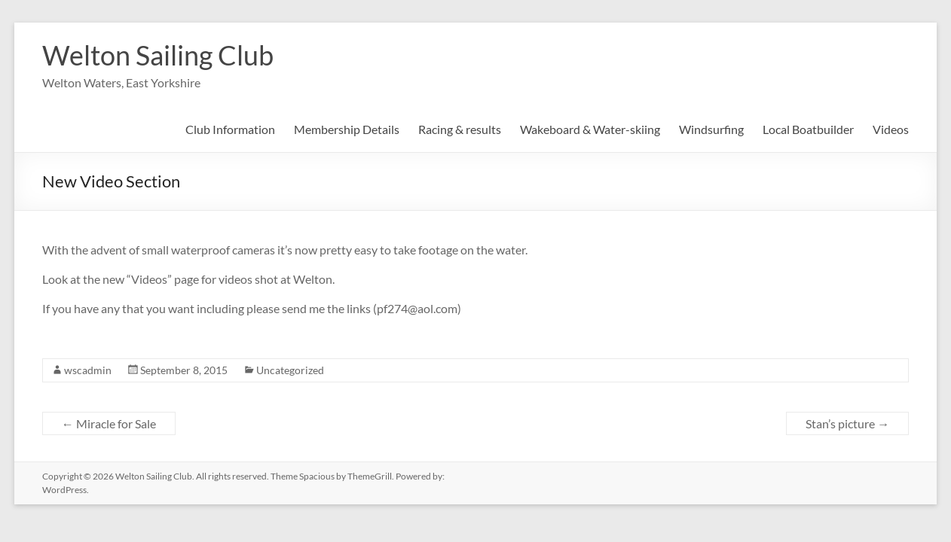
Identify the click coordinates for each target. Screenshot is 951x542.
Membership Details (346, 129)
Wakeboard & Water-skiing (590, 129)
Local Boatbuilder (808, 129)
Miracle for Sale (109, 423)
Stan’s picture (847, 423)
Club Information (230, 129)
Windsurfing (711, 129)
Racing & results (459, 129)
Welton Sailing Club (158, 55)
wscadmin (88, 370)
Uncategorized (290, 370)
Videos (891, 129)
